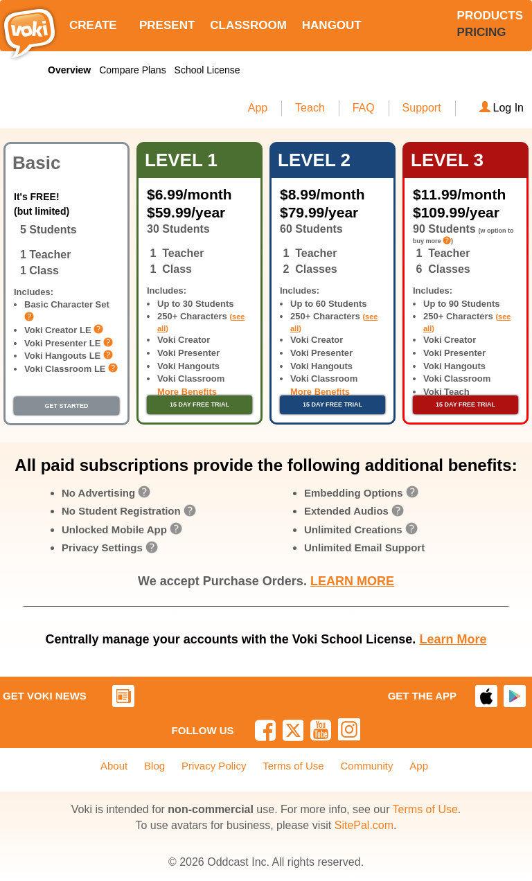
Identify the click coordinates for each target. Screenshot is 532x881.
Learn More (452, 639)
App (257, 108)
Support (421, 108)
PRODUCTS (490, 15)
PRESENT (167, 25)
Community (367, 766)
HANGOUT (332, 25)
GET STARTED (67, 405)
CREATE (93, 25)
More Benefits (187, 391)
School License (207, 69)
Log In (501, 108)
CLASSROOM (248, 25)
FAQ (364, 108)
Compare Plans (132, 69)
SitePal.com (364, 825)
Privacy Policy (213, 766)
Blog (154, 766)
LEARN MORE (352, 581)
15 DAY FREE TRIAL (199, 404)
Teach (310, 108)
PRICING (481, 32)
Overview (69, 69)
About (113, 766)
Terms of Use (293, 766)
